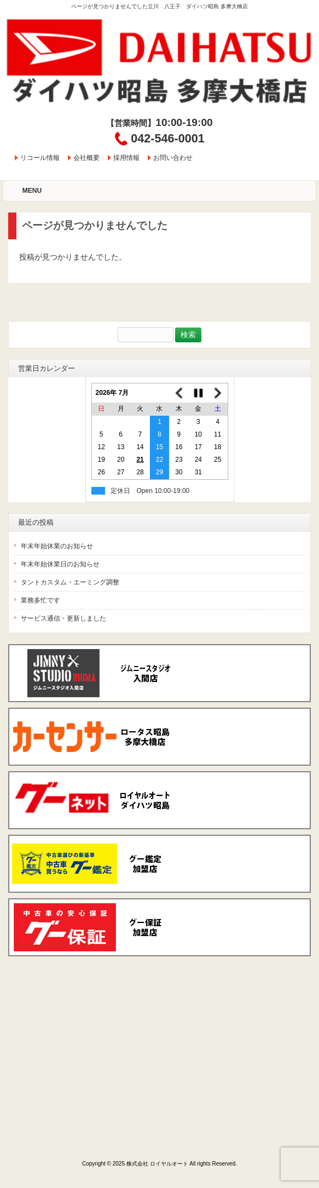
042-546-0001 (167, 138)
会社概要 (86, 158)
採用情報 (126, 158)
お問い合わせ (173, 158)
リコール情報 (40, 158)
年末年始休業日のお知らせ (60, 564)
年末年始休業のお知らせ (57, 546)
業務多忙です (40, 600)
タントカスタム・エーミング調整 (70, 582)
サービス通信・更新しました (63, 618)
